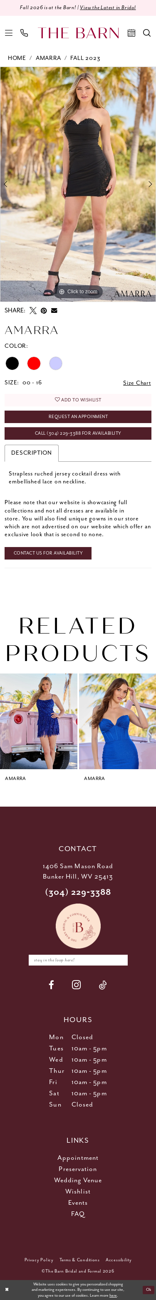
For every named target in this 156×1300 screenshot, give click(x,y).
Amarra (48, 58)
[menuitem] (9, 33)
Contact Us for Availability (48, 553)
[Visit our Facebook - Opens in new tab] (51, 985)
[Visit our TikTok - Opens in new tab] (103, 985)
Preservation (78, 1169)
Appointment (78, 1158)
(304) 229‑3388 (78, 892)
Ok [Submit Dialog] (148, 1290)
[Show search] (147, 33)
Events (78, 1203)
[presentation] (38, 721)
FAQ (78, 1214)
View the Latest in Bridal (108, 8)
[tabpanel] (78, 184)
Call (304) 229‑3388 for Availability (78, 433)
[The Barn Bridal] (78, 32)
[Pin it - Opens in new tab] (44, 310)
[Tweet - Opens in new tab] (33, 310)
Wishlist (78, 1192)
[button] (9, 33)
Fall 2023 (85, 58)
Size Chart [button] (137, 383)
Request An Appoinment (78, 416)
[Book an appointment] (131, 33)
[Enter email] (78, 960)
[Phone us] (24, 33)
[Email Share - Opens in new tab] (54, 310)
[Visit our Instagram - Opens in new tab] (76, 985)
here (113, 1295)
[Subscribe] (119, 960)
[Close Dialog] (7, 1290)
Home (17, 58)
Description (31, 453)
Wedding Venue (78, 1180)
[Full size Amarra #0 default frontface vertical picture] (78, 184)
